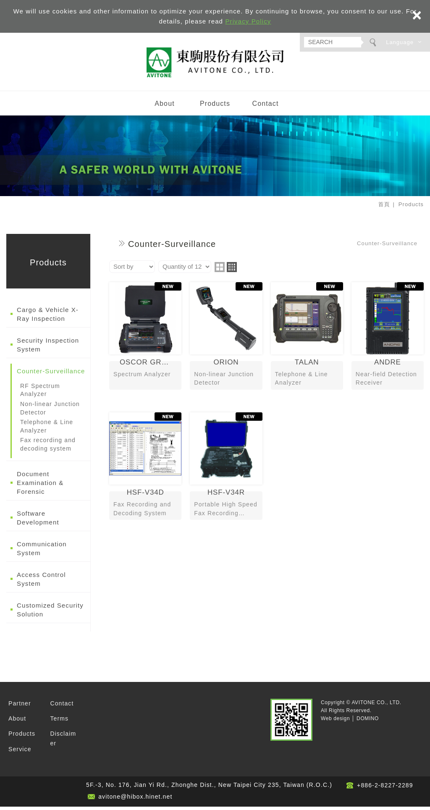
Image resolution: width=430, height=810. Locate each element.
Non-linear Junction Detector (50, 411)
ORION (226, 340)
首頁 (384, 207)
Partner (19, 706)
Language (400, 42)
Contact (265, 106)
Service (19, 752)
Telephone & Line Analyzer (46, 429)
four (232, 270)
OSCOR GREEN (145, 340)
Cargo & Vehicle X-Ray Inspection (48, 317)
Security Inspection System (48, 348)
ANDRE (387, 340)
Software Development (38, 521)
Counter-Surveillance (51, 374)
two (220, 270)
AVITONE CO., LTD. (215, 64)
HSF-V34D (145, 470)
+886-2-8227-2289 (385, 788)
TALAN (307, 340)
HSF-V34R (226, 470)
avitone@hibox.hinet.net (135, 800)
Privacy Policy (248, 21)
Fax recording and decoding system (48, 447)
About (164, 106)
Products (215, 106)
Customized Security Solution (50, 613)
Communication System (42, 551)
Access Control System (41, 582)
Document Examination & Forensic (40, 485)
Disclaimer (63, 742)
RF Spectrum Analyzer (40, 393)
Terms (59, 721)
